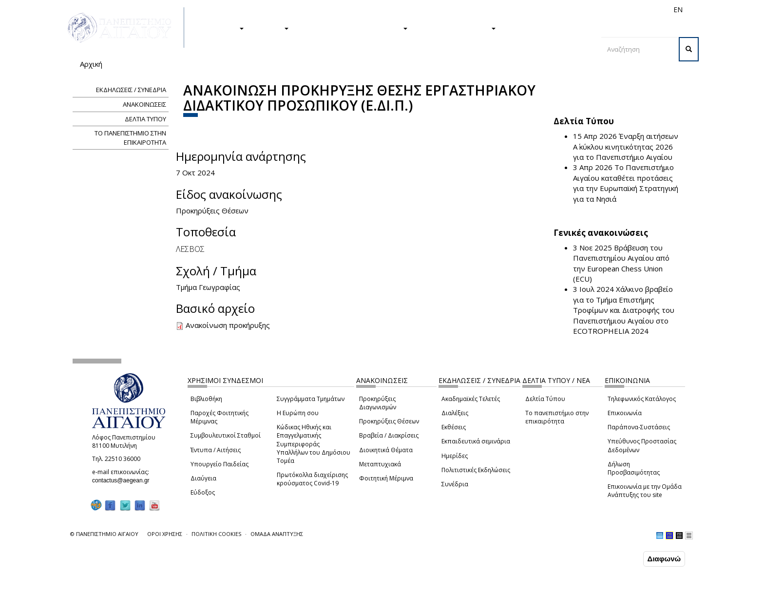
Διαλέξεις (454, 413)
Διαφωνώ (664, 559)
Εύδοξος (203, 492)
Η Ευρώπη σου (298, 413)
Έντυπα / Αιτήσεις (216, 450)
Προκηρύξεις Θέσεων (389, 421)
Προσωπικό (574, 9)
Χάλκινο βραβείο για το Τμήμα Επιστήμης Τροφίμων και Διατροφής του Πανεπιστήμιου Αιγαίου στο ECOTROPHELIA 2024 (623, 310)
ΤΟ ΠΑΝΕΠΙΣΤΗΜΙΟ (457, 28)
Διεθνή (541, 9)
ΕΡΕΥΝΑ (271, 28)
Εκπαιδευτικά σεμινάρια (475, 441)
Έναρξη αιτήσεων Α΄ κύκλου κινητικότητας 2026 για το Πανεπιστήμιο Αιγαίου (625, 146)
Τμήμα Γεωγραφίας (208, 287)
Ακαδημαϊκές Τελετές (470, 399)
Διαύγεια (203, 478)
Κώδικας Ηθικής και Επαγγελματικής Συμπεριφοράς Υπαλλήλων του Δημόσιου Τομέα (313, 444)
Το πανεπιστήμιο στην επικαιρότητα (557, 417)
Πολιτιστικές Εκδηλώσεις (475, 470)
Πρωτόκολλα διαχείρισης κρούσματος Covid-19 (312, 479)
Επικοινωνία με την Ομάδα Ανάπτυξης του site (645, 490)
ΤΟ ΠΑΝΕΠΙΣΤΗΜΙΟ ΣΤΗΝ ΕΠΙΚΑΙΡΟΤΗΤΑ (130, 138)
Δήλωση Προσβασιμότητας (634, 468)
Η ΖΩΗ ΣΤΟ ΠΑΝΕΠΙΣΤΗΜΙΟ (353, 28)
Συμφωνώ (620, 558)
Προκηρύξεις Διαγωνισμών (377, 403)
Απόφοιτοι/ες (504, 9)
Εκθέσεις (453, 427)
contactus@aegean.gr (123, 480)
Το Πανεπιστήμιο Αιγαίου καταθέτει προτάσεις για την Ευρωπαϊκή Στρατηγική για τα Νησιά (625, 182)
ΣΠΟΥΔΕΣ (223, 28)
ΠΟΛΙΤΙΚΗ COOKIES (216, 533)
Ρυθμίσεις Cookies (111, 585)
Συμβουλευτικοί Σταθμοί (226, 435)
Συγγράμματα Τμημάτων (310, 399)
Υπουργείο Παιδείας (219, 464)
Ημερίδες (454, 456)
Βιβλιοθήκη (206, 399)
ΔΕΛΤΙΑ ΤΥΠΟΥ (145, 119)
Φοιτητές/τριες (457, 9)
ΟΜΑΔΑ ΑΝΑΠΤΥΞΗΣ (276, 533)
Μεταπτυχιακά (380, 464)
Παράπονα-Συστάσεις (639, 427)
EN (678, 9)
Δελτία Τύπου (545, 399)
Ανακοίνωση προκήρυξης (228, 325)
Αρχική (91, 64)
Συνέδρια (454, 484)
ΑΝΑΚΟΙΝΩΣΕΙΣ (144, 104)
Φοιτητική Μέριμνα (386, 478)
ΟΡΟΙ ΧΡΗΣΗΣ (164, 533)
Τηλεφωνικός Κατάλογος (642, 399)
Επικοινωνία (625, 413)
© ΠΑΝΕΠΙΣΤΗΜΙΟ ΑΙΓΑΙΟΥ (104, 533)
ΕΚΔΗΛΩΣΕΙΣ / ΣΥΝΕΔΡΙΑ (131, 89)
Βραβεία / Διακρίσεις (389, 435)
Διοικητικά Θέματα (386, 450)
